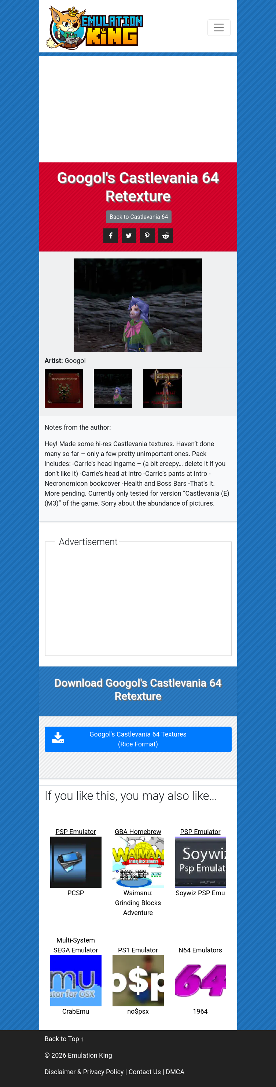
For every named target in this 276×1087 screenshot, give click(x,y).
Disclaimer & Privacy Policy (84, 1072)
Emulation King (90, 1055)
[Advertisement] (138, 107)
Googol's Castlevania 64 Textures (138, 739)
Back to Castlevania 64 (139, 216)
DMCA (175, 1072)
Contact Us (145, 1072)
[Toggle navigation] (219, 27)
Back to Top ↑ (64, 1039)
